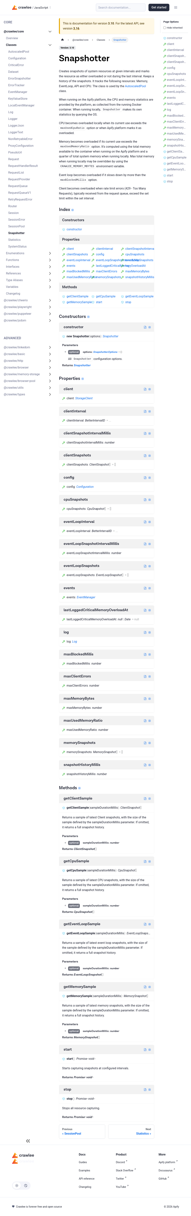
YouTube (123, 1186)
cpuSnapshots (132, 254)
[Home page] (62, 40)
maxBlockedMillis (76, 271)
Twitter (122, 1178)
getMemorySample (77, 302)
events (68, 266)
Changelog (85, 1186)
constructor (72, 229)
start (96, 302)
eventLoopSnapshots (137, 260)
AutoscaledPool (135, 86)
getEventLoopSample (137, 296)
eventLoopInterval (76, 260)
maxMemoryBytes (135, 271)
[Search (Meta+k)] (120, 7)
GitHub (164, 1178)
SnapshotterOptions (105, 352)
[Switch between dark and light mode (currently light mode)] (21, 1185)
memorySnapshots (106, 277)
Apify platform (169, 1162)
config (97, 254)
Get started (158, 7)
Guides (83, 1162)
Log (74, 641)
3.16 (76, 28)
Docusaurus (167, 1170)
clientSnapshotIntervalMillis (141, 249)
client (68, 249)
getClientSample (75, 296)
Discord (122, 1162)
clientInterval (102, 249)
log (125, 266)
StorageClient (84, 398)
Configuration (85, 487)
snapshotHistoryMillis (137, 277)
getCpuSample (103, 296)
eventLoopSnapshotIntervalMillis (115, 260)
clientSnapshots (75, 254)
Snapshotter (110, 336)
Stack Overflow (126, 1170)
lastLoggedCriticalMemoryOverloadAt (118, 266)
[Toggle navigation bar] (175, 7)
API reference (86, 1178)
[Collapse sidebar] (28, 1141)
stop (126, 302)
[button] (27, 32)
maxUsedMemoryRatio (79, 277)
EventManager (86, 597)
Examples (84, 1170)
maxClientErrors (104, 271)
